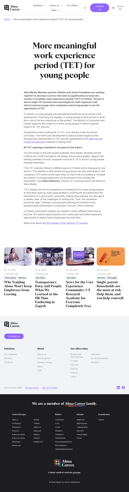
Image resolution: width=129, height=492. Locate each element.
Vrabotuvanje (82, 427)
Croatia (74, 361)
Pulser (79, 438)
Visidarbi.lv (59, 434)
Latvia (73, 376)
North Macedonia (99, 358)
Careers (41, 362)
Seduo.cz (37, 427)
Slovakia (95, 362)
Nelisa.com (16, 445)
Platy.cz (37, 434)
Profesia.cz (16, 427)
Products (8, 362)
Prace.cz (15, 431)
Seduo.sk (37, 431)
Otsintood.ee (60, 438)
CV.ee (57, 427)
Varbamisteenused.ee (64, 449)
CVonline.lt (59, 420)
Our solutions (10, 354)
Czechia (74, 364)
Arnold (36, 420)
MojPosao (81, 420)
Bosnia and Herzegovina (77, 355)
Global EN (118, 7)
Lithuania (95, 354)
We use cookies (49, 387)
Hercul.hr (80, 431)
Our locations (43, 358)
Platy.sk (37, 438)
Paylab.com (38, 442)
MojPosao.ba (82, 423)
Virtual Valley (82, 434)
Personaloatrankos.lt (63, 442)
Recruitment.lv (61, 445)
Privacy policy (32, 387)
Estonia (74, 368)
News (7, 19)
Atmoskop (16, 442)
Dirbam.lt (58, 431)
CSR (39, 370)
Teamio (37, 423)
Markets (8, 358)
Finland (74, 372)
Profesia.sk (16, 423)
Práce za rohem (18, 438)
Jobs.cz (15, 420)
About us (41, 354)
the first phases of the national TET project (65, 223)
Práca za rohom (18, 434)
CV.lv (57, 423)
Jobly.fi (101, 420)
